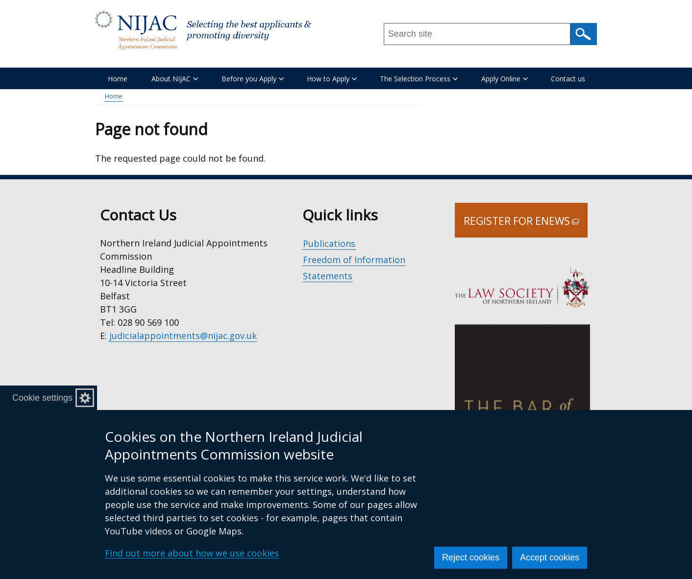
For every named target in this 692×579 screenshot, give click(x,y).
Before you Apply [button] (253, 78)
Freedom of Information (354, 259)
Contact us (568, 78)
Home (117, 78)
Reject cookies (470, 557)
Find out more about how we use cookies (192, 553)
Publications (329, 243)
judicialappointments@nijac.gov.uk (183, 335)
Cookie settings (42, 398)
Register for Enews (526, 226)
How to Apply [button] (332, 78)
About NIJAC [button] (174, 78)
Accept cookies (549, 557)
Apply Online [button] (504, 78)
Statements (327, 276)
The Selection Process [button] (419, 78)
